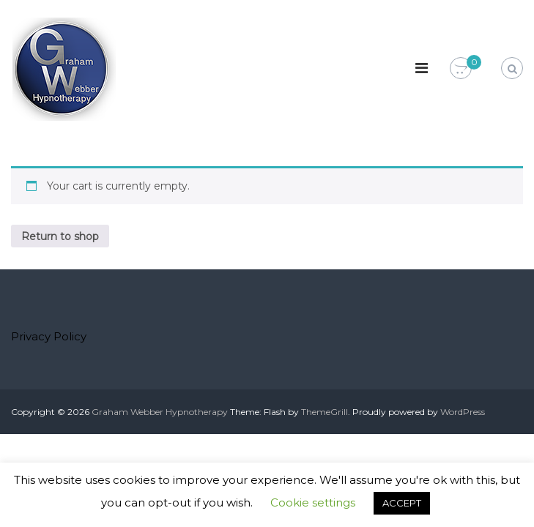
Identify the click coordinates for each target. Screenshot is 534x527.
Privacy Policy (48, 336)
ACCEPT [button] (401, 503)
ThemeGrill (324, 411)
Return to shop (60, 236)
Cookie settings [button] (312, 502)
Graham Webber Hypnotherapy (160, 411)
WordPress (462, 411)
